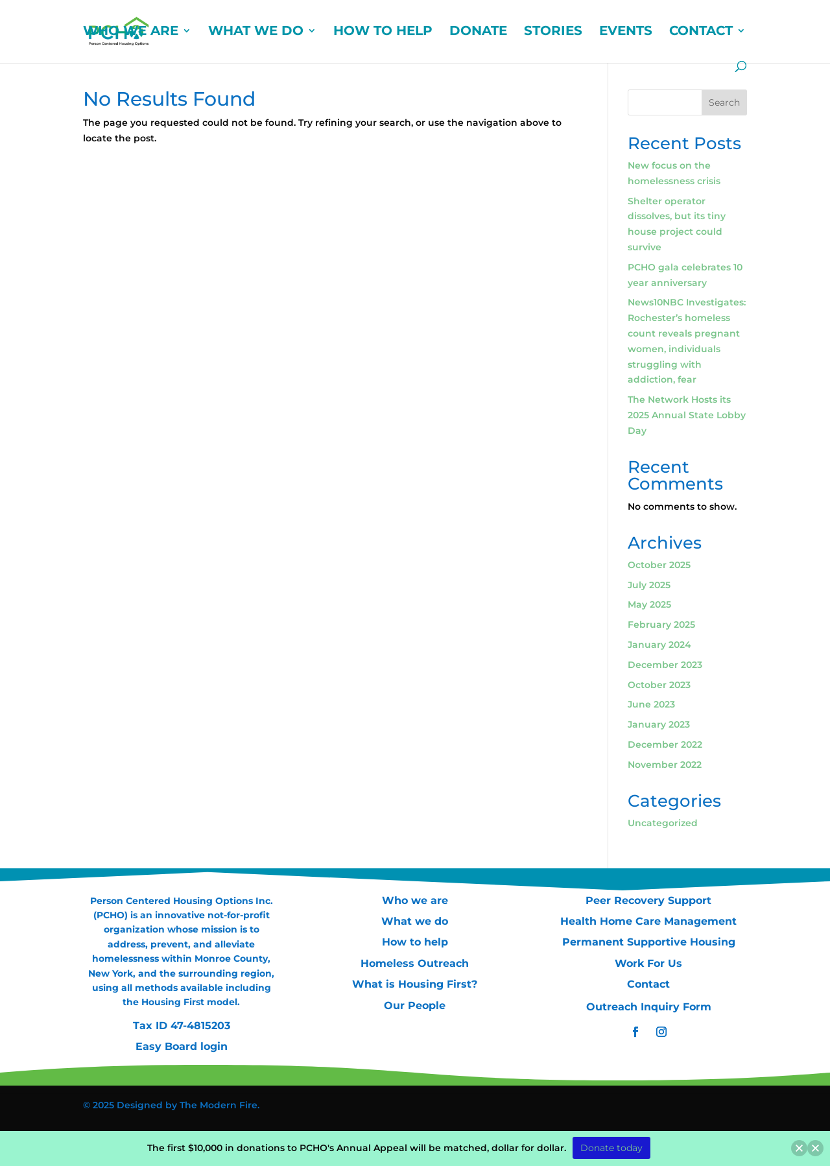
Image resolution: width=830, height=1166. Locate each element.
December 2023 (665, 665)
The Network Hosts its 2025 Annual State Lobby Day (687, 415)
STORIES (553, 32)
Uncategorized (663, 823)
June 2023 (651, 704)
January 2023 (659, 724)
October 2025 (659, 565)
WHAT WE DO (255, 32)
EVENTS (625, 32)
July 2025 (649, 585)
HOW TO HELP (383, 32)
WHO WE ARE (130, 32)
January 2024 (659, 644)
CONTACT (701, 32)
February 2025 (661, 624)
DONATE (478, 32)
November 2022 (665, 764)
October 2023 (659, 685)
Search (724, 102)
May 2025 (649, 604)
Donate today (611, 1148)
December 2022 (665, 744)
